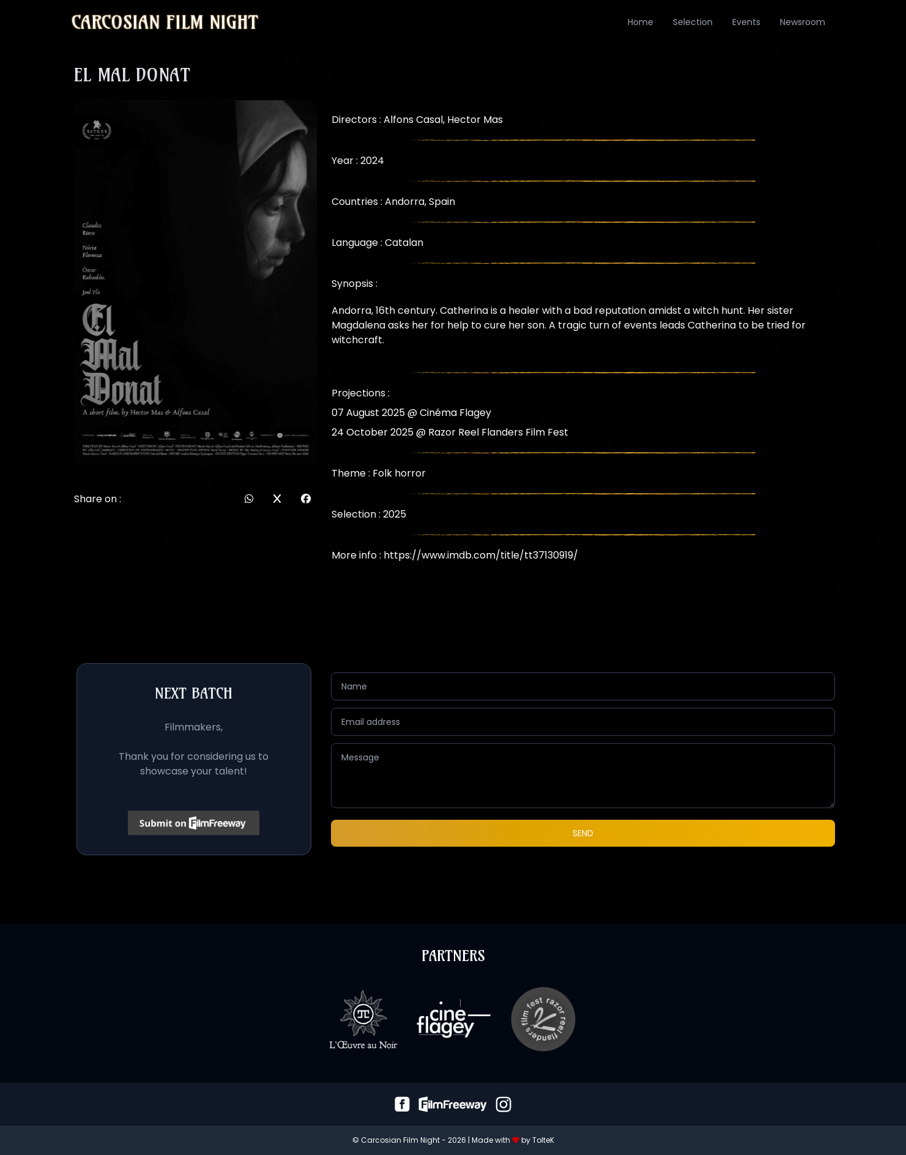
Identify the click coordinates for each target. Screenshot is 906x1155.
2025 (394, 514)
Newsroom (802, 22)
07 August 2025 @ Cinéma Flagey (411, 413)
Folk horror (399, 473)
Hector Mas (475, 120)
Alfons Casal (413, 120)
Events (746, 22)
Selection (693, 22)
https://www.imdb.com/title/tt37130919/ (481, 555)
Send (583, 833)
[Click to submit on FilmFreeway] (193, 823)
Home (640, 22)
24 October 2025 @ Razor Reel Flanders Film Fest (450, 432)
